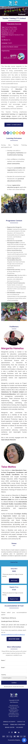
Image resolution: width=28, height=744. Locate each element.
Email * (3, 667)
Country (3, 674)
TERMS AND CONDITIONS (17, 724)
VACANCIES (19, 727)
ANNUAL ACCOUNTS (9, 721)
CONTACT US (21, 721)
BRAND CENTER (9, 727)
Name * (3, 660)
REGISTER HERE (14, 639)
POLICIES (5, 724)
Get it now (14, 580)
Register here (14, 599)
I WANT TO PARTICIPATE (13, 124)
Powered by (14, 740)
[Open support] (24, 740)
